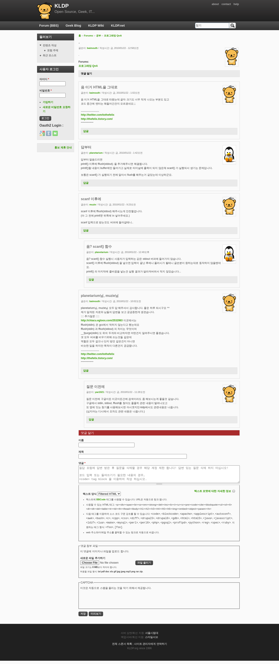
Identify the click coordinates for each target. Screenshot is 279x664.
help (236, 4)
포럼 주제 (52, 50)
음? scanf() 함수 (99, 246)
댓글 (81, 463)
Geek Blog (73, 25)
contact (226, 4)
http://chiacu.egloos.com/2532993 (101, 320)
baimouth (92, 48)
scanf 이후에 (91, 199)
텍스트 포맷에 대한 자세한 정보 (212, 494)
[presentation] (113, 602)
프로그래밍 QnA (113, 35)
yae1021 (99, 392)
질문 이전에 (95, 387)
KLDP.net (118, 25)
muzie (92, 204)
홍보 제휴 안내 (63, 147)
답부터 (86, 147)
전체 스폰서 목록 (122, 647)
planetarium (96, 152)
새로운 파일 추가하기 (92, 561)
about (215, 4)
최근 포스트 (49, 55)
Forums (88, 35)
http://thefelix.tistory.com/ (97, 118)
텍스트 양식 (90, 497)
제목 (81, 451)
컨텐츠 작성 (49, 45)
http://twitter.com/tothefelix (97, 114)
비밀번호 (45, 90)
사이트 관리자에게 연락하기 (150, 647)
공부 (98, 35)
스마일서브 (151, 640)
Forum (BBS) (49, 25)
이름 (81, 440)
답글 (85, 131)
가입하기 (48, 102)
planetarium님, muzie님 (100, 296)
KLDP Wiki (96, 25)
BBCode (101, 502)
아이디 (44, 79)
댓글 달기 (86, 73)
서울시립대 (151, 636)
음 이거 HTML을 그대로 (99, 87)
